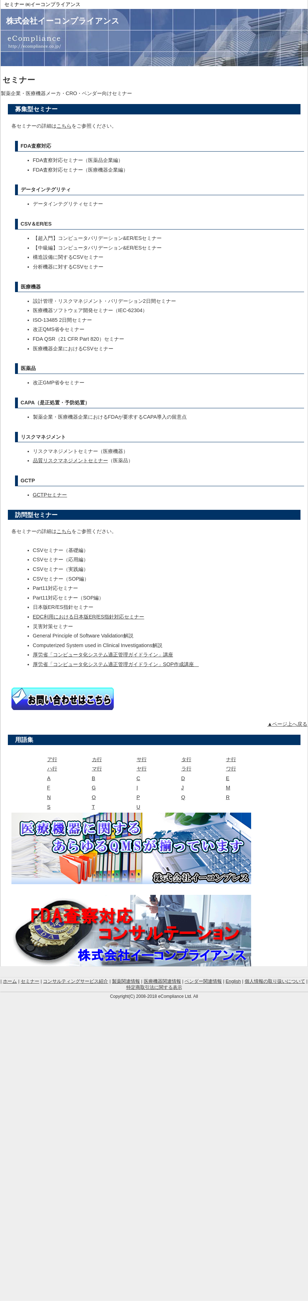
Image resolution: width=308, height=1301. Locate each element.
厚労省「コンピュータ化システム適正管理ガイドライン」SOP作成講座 (116, 664)
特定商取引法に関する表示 (154, 987)
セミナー (30, 981)
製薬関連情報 (126, 981)
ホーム (10, 981)
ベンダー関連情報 (203, 981)
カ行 (97, 759)
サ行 (142, 759)
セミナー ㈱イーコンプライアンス (42, 4)
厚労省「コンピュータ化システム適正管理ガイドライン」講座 (103, 654)
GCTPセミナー (50, 495)
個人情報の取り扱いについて (275, 981)
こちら (64, 126)
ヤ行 (142, 769)
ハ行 (52, 769)
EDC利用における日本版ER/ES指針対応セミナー (89, 617)
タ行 (186, 759)
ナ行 (231, 759)
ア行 (52, 759)
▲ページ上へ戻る (287, 724)
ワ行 (231, 769)
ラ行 (186, 769)
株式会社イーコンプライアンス (62, 20)
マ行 (97, 769)
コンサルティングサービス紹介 (75, 981)
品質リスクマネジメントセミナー (70, 460)
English (233, 981)
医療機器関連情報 (162, 981)
